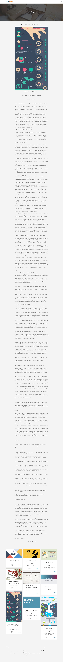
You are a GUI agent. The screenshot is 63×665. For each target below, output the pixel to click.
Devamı (37, 568)
